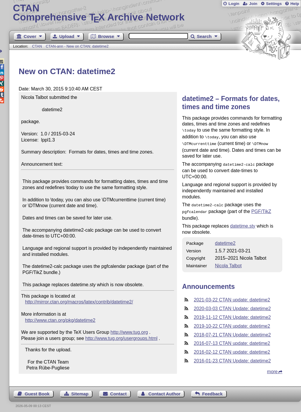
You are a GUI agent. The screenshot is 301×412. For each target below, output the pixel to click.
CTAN (37, 46)
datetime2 (225, 239)
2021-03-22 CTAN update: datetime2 (232, 296)
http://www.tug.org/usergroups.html (121, 338)
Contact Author (164, 390)
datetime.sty (242, 222)
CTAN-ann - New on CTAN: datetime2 (77, 46)
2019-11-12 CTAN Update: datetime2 (232, 313)
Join (253, 3)
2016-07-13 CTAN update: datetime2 (232, 339)
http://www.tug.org (129, 332)
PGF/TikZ (261, 208)
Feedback (212, 390)
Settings (274, 3)
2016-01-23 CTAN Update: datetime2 (232, 357)
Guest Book (37, 390)
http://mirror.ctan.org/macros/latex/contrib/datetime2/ (79, 301)
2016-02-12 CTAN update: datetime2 (232, 348)
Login (233, 3)
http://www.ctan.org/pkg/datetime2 (60, 320)
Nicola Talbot (228, 262)
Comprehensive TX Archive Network (155, 13)
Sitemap (79, 390)
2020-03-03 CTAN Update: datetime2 (232, 305)
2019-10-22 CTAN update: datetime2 (232, 322)
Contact (118, 390)
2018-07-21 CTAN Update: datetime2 (232, 331)
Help (294, 3)
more (272, 368)
